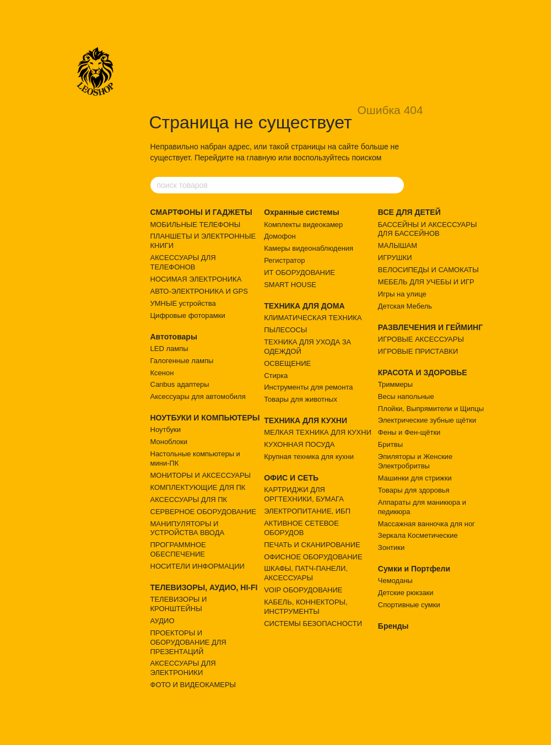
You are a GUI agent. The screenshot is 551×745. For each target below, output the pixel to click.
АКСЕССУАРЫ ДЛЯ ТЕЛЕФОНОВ (183, 262)
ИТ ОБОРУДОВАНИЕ (299, 272)
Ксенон (162, 373)
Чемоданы (395, 580)
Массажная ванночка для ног (426, 524)
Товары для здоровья (414, 490)
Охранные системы (301, 212)
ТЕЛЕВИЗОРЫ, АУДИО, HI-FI (204, 587)
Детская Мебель (405, 306)
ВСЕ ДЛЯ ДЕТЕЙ (409, 212)
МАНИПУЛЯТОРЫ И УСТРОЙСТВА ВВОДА (187, 528)
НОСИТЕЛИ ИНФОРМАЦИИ (197, 566)
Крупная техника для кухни (309, 456)
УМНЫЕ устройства (183, 303)
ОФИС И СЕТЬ (291, 477)
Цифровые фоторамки (187, 315)
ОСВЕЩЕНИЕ (287, 363)
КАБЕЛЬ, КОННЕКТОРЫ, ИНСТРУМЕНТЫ (306, 607)
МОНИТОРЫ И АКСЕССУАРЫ (200, 475)
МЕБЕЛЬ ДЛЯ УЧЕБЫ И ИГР (426, 282)
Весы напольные (406, 396)
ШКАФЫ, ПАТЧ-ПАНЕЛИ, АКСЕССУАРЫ (306, 573)
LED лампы (169, 348)
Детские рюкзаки (406, 593)
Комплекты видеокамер (303, 224)
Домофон (279, 236)
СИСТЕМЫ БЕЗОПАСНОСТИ (313, 623)
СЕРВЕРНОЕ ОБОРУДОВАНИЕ (203, 512)
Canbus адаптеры (179, 384)
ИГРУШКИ (395, 257)
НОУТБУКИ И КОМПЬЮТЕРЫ (205, 417)
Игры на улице (402, 294)
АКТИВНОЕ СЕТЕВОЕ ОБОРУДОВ (301, 528)
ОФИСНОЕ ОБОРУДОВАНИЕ (313, 557)
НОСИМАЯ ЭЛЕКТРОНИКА (196, 279)
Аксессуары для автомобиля (198, 396)
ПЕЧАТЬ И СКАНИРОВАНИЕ (312, 545)
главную (261, 157)
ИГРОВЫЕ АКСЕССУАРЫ (421, 339)
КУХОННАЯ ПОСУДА (299, 444)
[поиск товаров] (395, 185)
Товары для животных (300, 399)
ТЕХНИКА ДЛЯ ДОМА (304, 305)
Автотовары (173, 336)
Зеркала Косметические (418, 535)
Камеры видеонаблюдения (308, 248)
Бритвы (390, 444)
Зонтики (391, 547)
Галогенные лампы (182, 361)
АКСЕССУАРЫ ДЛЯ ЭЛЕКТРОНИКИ (183, 668)
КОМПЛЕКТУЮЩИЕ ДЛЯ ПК (198, 487)
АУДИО (162, 621)
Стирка (276, 375)
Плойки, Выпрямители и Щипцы (431, 408)
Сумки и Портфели (414, 568)
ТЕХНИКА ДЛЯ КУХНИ (305, 420)
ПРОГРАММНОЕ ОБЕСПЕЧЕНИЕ (178, 549)
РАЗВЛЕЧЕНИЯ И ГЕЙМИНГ (430, 327)
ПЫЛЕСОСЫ (285, 330)
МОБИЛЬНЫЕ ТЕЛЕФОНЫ (195, 224)
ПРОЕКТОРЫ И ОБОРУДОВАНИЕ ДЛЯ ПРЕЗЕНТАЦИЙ (188, 642)
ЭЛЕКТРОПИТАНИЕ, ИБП (307, 511)
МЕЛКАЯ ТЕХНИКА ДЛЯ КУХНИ (317, 432)
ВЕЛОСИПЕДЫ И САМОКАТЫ (428, 270)
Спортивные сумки (409, 605)
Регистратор (284, 260)
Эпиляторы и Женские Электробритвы (415, 461)
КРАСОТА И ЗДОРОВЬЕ (422, 372)
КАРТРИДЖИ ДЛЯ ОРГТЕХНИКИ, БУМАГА (304, 494)
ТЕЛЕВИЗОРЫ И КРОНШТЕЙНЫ (178, 604)
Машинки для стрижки (415, 478)
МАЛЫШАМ (397, 245)
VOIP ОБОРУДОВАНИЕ (303, 590)
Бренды (393, 626)
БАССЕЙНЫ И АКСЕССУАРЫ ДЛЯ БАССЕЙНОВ (427, 229)
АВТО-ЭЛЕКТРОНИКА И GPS (199, 291)
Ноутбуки (165, 429)
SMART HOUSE (290, 284)
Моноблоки (168, 442)
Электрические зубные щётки (427, 420)
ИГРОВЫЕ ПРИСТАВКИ (418, 351)
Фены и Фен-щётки (409, 432)
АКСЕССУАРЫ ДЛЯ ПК (189, 499)
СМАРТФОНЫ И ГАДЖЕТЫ (201, 212)
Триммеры (395, 384)
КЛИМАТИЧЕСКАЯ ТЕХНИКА (312, 318)
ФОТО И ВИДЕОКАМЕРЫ (193, 685)
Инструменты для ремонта (308, 387)
